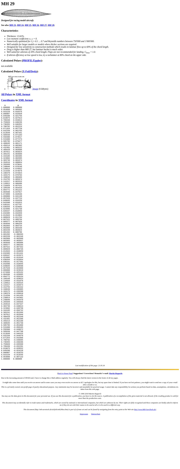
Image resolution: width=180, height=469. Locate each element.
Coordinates (8, 100)
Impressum (84, 465)
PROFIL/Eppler (32, 60)
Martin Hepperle (115, 425)
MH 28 (51, 25)
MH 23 (12, 25)
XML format (23, 94)
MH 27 (43, 25)
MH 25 (28, 25)
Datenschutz (95, 465)
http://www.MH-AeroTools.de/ (145, 461)
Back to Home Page (65, 425)
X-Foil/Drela (30, 71)
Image (22, 89)
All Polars (6, 94)
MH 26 (35, 25)
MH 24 (20, 25)
